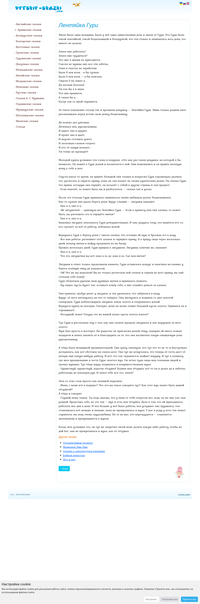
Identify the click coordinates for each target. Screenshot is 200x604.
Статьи (20, 127)
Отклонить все (170, 599)
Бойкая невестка (74, 455)
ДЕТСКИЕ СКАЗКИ (184, 495)
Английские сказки (28, 24)
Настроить (151, 599)
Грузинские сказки (28, 58)
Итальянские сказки (29, 70)
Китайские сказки (28, 75)
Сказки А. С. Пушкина (30, 98)
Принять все (189, 599)
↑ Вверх (64, 468)
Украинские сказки (28, 104)
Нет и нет (69, 459)
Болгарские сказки (28, 41)
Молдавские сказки (29, 81)
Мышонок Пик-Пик (75, 447)
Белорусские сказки (29, 35)
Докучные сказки (27, 64)
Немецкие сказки (27, 87)
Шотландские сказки (30, 115)
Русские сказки (26, 92)
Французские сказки (29, 109)
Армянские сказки (29, 30)
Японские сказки (27, 121)
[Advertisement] (100, 551)
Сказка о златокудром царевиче (84, 451)
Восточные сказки (28, 47)
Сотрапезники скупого (78, 443)
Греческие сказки (27, 52)
